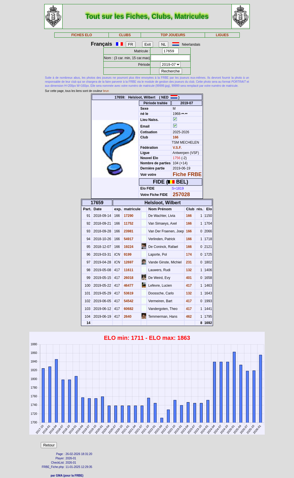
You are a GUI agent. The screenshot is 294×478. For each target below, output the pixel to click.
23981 (128, 231)
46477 (128, 286)
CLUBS (125, 35)
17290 (128, 216)
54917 (128, 239)
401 (188, 278)
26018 (128, 278)
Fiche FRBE (187, 174)
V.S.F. (177, 148)
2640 (127, 317)
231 (188, 262)
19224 (128, 247)
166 (175, 137)
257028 (181, 194)
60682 (128, 309)
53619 (128, 293)
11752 (128, 223)
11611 (128, 270)
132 (188, 270)
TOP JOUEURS (173, 35)
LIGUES (222, 35)
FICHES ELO (81, 35)
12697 (128, 262)
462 (188, 317)
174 (188, 255)
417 (188, 286)
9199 (127, 255)
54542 (128, 301)
